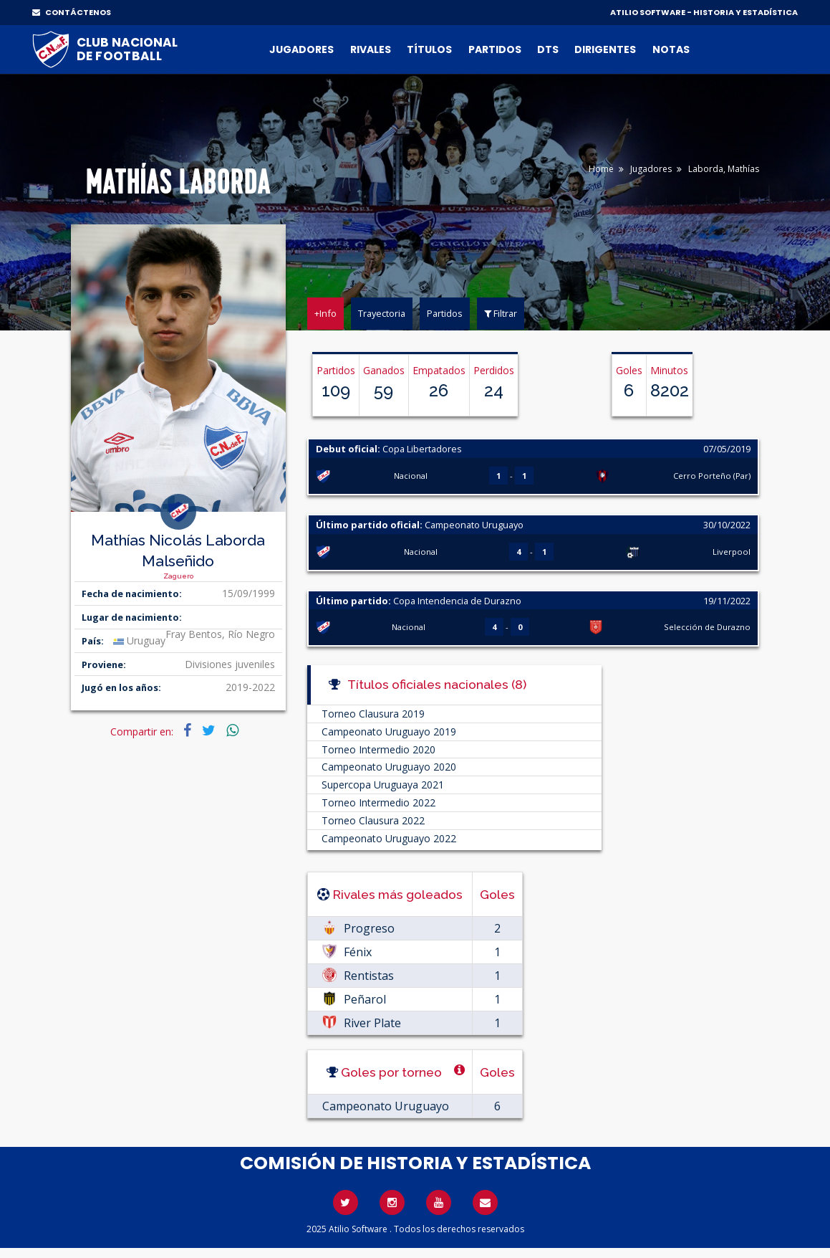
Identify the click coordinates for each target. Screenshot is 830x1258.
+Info (325, 313)
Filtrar (500, 313)
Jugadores (301, 49)
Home (601, 169)
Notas (671, 49)
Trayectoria (381, 313)
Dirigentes (605, 49)
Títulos (429, 49)
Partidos (494, 49)
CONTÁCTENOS (71, 12)
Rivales (370, 49)
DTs (548, 49)
